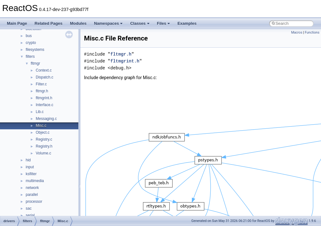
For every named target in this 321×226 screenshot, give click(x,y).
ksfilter (31, 174)
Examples (187, 23)
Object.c (43, 132)
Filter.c (41, 84)
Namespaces (108, 23)
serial (30, 215)
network (32, 188)
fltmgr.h (42, 91)
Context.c (44, 70)
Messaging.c (46, 118)
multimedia (35, 181)
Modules (78, 23)
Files (163, 23)
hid (28, 160)
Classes (139, 23)
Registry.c (44, 139)
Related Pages (48, 23)
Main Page (17, 23)
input (30, 167)
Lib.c (40, 112)
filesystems (35, 49)
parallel (32, 194)
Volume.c (43, 153)
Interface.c (44, 105)
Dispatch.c (44, 77)
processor (34, 201)
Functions (312, 32)
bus (29, 36)
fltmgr (35, 63)
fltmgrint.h (44, 98)
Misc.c (41, 125)
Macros (297, 32)
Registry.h (44, 146)
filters (30, 56)
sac (29, 208)
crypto (31, 42)
